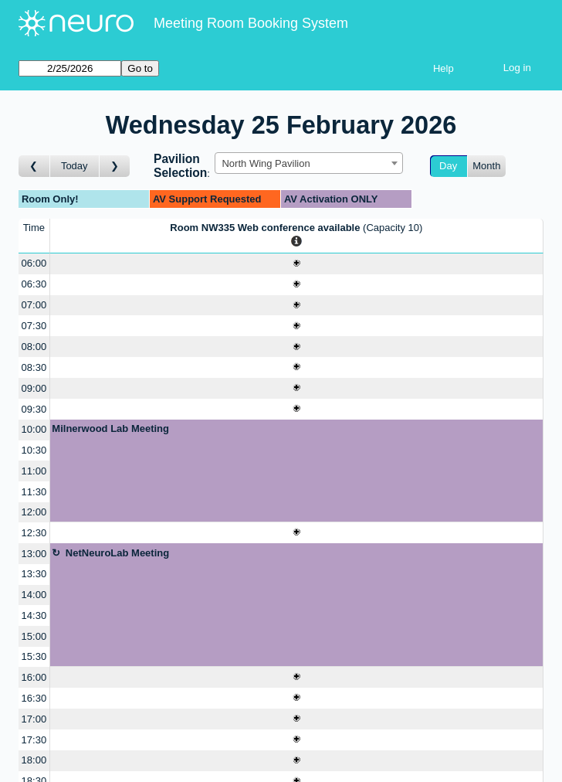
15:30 (34, 656)
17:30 (34, 740)
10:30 (34, 450)
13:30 (34, 574)
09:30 (34, 409)
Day (448, 166)
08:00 (34, 346)
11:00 (34, 471)
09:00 (34, 388)
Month (486, 166)
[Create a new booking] (296, 263)
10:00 (34, 429)
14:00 (34, 594)
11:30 (34, 492)
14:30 (34, 615)
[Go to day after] (115, 166)
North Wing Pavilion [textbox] (266, 163)
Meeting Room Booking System (251, 23)
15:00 (34, 636)
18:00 (34, 760)
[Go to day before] (34, 166)
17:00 (34, 719)
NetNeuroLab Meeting (117, 553)
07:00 (34, 305)
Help (443, 68)
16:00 (34, 677)
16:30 (34, 698)
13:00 (34, 553)
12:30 (34, 533)
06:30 (34, 284)
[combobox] (309, 163)
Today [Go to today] (74, 166)
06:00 (34, 263)
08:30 (34, 367)
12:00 (34, 512)
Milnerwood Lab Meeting (110, 428)
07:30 (34, 326)
